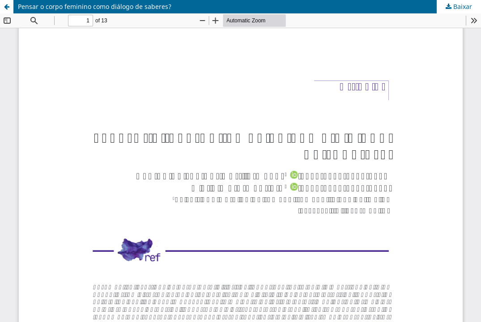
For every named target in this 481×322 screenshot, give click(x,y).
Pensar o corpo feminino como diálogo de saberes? (94, 6)
